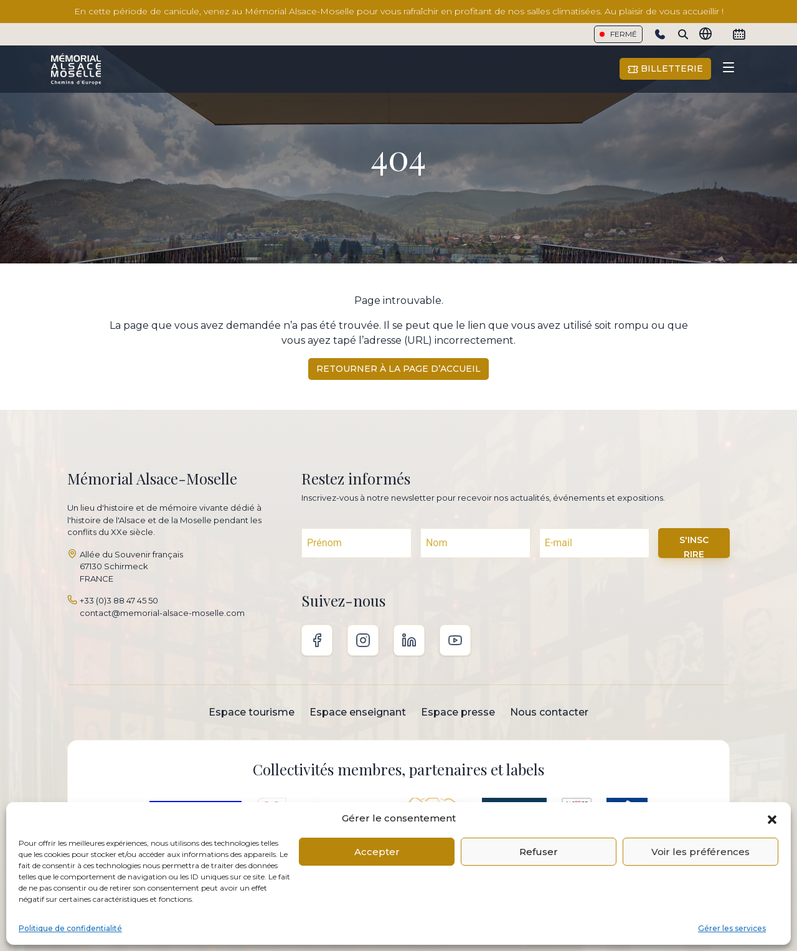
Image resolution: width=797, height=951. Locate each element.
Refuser (538, 852)
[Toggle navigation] (728, 69)
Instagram (363, 640)
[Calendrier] (739, 34)
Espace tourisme (252, 712)
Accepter (377, 852)
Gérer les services (732, 928)
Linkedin (409, 640)
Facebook (316, 640)
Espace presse (458, 712)
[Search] (683, 34)
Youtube (455, 640)
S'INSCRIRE (694, 546)
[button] (772, 818)
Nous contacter (549, 712)
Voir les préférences (700, 852)
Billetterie (665, 69)
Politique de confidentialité (70, 928)
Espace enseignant (357, 712)
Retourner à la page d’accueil (398, 368)
